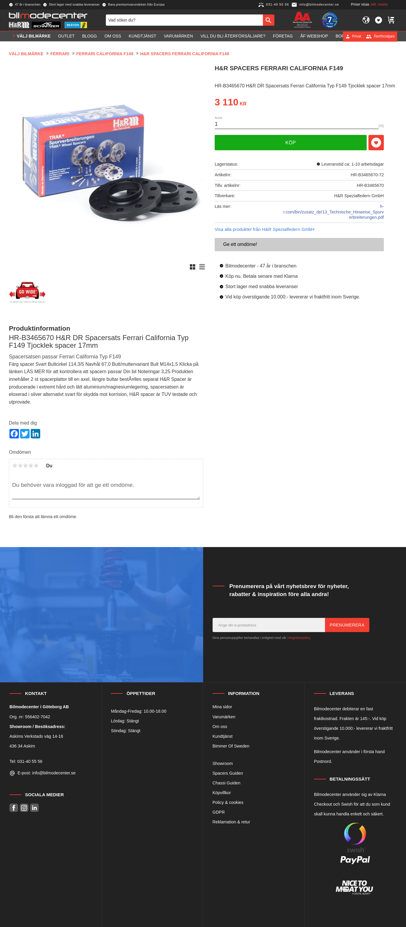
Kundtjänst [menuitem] (142, 36)
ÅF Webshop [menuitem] (314, 36)
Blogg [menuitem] (89, 36)
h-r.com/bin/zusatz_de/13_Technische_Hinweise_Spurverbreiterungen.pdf (333, 212)
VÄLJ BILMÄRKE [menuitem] (34, 36)
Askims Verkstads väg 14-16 (36, 736)
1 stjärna (14, 465)
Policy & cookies (228, 802)
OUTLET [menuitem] (66, 36)
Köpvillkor (222, 792)
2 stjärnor (20, 465)
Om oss (220, 726)
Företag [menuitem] (283, 36)
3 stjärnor (25, 465)
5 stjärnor (36, 465)
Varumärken (224, 716)
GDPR (219, 812)
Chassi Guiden (226, 783)
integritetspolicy (298, 637)
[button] (378, 20)
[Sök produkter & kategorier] (184, 20)
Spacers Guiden (228, 773)
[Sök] (268, 20)
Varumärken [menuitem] (178, 36)
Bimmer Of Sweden (231, 746)
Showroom (223, 763)
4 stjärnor (30, 465)
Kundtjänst (223, 736)
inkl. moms (379, 4)
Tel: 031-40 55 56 (25, 761)
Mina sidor (222, 706)
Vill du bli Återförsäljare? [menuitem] (232, 36)
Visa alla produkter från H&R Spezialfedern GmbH (264, 229)
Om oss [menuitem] (112, 36)
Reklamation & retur (231, 822)
